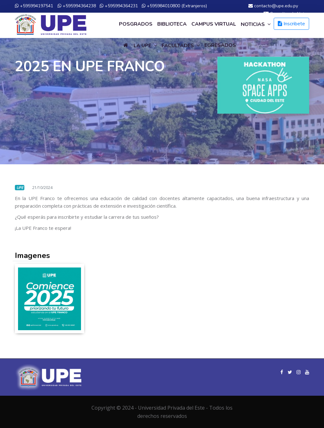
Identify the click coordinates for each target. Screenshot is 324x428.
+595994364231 (119, 6)
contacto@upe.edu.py (273, 6)
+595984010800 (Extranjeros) (174, 6)
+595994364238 (77, 6)
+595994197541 (34, 6)
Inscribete (291, 23)
